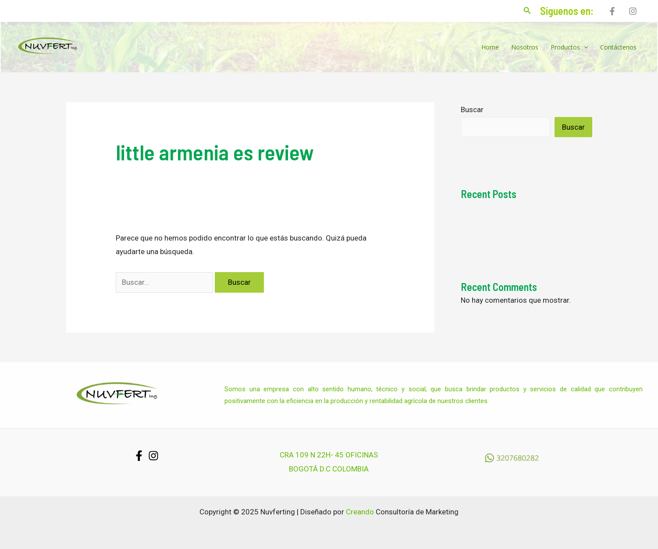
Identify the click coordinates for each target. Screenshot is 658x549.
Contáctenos (618, 47)
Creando (360, 511)
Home (490, 47)
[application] (584, 47)
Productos (569, 47)
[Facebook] (612, 11)
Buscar (472, 109)
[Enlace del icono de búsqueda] (527, 11)
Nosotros (524, 47)
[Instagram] (633, 11)
